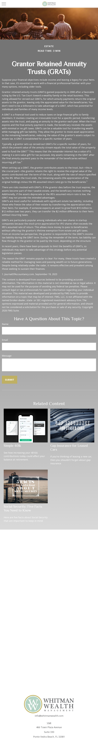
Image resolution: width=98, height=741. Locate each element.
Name (5, 324)
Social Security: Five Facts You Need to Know (23, 508)
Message (6, 355)
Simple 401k (12, 446)
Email (5, 339)
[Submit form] (9, 380)
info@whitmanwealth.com (49, 715)
